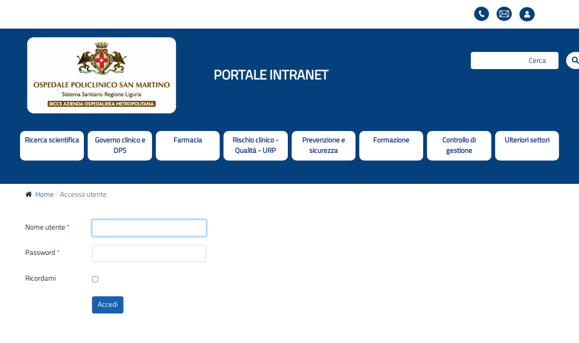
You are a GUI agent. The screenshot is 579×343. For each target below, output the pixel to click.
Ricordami (40, 278)
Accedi (108, 304)
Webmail (504, 14)
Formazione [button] (391, 139)
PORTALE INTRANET (270, 74)
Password (42, 252)
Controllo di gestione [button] (459, 145)
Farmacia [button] (187, 139)
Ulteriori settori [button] (527, 139)
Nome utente (47, 227)
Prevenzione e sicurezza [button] (323, 145)
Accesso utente (529, 14)
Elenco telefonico (481, 14)
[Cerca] (515, 60)
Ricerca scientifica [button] (52, 139)
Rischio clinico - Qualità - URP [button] (256, 145)
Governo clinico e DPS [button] (120, 145)
